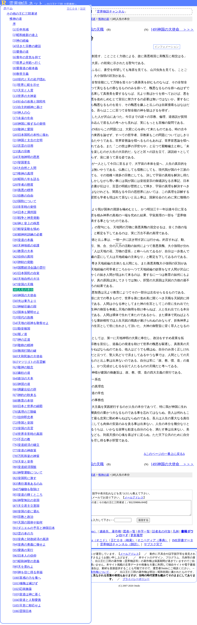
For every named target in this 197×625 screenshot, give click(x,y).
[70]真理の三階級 (24, 413)
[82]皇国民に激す (24, 479)
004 (70, 62)
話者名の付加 (161, 527)
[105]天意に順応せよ (27, 606)
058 (70, 236)
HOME (69, 527)
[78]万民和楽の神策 (26, 457)
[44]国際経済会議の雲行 (29, 269)
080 (70, 288)
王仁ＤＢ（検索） (123, 536)
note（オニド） (98, 536)
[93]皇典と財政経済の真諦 (31, 540)
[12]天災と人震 (23, 91)
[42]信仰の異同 (23, 258)
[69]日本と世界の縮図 (28, 407)
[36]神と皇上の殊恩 (26, 224)
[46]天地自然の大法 (26, 280)
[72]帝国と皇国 (23, 424)
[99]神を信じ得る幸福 (28, 573)
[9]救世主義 (21, 75)
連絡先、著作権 (110, 527)
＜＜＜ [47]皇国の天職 (84, 29)
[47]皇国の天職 (23, 285)
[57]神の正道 (21, 341)
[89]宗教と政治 (23, 518)
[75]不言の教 (21, 440)
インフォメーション (166, 46)
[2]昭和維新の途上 (25, 36)
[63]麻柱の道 (21, 374)
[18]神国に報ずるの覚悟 (29, 125)
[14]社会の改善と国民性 (29, 102)
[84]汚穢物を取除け (26, 490)
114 (70, 387)
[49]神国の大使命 (24, 296)
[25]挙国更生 (21, 163)
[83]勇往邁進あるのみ (28, 485)
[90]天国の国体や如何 (28, 523)
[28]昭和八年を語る (26, 180)
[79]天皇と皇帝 (23, 463)
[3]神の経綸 (21, 41)
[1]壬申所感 (21, 31)
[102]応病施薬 (22, 590)
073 (70, 260)
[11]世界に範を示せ (26, 86)
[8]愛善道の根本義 (25, 69)
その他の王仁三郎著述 (22, 15)
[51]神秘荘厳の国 (24, 307)
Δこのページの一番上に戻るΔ (164, 447)
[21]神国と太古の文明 (28, 141)
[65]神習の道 (21, 385)
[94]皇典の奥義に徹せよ (29, 545)
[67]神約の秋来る (24, 396)
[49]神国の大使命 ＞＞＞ (172, 29)
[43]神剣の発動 (23, 263)
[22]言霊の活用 (23, 147)
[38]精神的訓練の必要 (28, 235)
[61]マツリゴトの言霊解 (29, 363)
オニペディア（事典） (152, 536)
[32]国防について (24, 202)
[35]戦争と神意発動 (26, 219)
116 (70, 393)
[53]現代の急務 (23, 318)
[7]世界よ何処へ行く (27, 64)
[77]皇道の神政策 (24, 451)
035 (70, 161)
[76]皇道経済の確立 (26, 446)
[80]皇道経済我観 (24, 468)
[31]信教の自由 (23, 197)
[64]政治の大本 (23, 379)
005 (70, 69)
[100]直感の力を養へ (27, 579)
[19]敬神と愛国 (23, 130)
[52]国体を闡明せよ (26, 313)
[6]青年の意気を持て (27, 58)
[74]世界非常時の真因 (28, 435)
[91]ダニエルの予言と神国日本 (34, 529)
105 (70, 367)
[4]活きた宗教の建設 (27, 47)
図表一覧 (129, 527)
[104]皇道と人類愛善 (27, 601)
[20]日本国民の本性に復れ (31, 136)
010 (70, 81)
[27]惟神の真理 (23, 174)
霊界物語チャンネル (110, 11)
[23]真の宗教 (21, 152)
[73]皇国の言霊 (23, 429)
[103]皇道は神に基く (27, 595)
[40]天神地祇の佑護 (26, 246)
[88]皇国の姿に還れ (26, 512)
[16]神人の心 (21, 113)
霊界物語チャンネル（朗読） (120, 540)
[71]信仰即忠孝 (23, 418)
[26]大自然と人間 (24, 169)
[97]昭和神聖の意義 (26, 562)
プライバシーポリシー (136, 575)
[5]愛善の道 (21, 53)
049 (70, 206)
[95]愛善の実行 (23, 551)
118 (70, 400)
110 (70, 374)
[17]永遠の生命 (23, 119)
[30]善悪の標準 (23, 191)
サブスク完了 (153, 540)
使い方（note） (87, 527)
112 (70, 381)
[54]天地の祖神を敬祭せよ (31, 324)
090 (70, 333)
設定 (53, 10)
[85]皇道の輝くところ (28, 496)
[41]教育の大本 (23, 252)
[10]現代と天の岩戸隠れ (29, 80)
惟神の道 (16, 20)
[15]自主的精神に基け (28, 108)
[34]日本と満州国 (24, 213)
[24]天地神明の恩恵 (26, 158)
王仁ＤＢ (42, 10)
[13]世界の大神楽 (24, 97)
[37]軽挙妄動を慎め (26, 230)
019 (70, 115)
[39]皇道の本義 (23, 241)
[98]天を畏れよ (23, 568)
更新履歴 (136, 531)
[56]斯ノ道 (20, 335)
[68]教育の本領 (23, 402)
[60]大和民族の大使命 (28, 357)
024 (70, 127)
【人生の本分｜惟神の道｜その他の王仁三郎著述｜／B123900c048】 (129, 502)
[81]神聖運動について (28, 473)
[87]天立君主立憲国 (26, 507)
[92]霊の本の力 (23, 534)
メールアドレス (133, 490)
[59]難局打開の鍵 (24, 352)
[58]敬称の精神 (23, 346)
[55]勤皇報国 (21, 330)
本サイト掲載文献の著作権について (87, 567)
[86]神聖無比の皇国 (26, 501)
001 (70, 56)
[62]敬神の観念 (23, 368)
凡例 (176, 527)
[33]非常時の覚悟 (24, 208)
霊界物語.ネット (26, 3)
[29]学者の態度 (23, 186)
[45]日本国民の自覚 (26, 274)
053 (70, 224)
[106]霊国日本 (22, 612)
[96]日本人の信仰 (24, 557)
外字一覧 (144, 527)
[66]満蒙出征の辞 (24, 391)
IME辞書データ (182, 536)
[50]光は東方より (24, 302)
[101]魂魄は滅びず (25, 584)
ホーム (8, 9)
